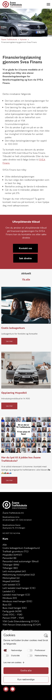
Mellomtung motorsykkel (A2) (19, 574)
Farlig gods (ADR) (12, 611)
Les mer (9, 341)
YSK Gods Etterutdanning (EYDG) (21, 621)
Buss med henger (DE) (15, 608)
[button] (48, 4)
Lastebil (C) (9, 591)
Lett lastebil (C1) (11, 584)
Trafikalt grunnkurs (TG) (15, 551)
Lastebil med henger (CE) (16, 594)
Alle (5, 544)
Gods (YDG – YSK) (12, 614)
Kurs (5, 539)
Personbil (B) (9, 558)
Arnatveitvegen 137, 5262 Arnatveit (17, 519)
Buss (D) (7, 604)
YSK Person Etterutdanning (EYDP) (22, 624)
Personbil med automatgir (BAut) (21, 561)
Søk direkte (25, 258)
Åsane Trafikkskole (9, 39)
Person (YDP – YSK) (13, 617)
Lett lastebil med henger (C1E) (19, 588)
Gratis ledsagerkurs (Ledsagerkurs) (21, 548)
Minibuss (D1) (10, 598)
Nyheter (23, 39)
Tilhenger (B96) (11, 564)
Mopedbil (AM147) (12, 554)
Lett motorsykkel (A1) (14, 571)
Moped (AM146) (11, 581)
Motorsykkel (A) (11, 578)
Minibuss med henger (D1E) (17, 601)
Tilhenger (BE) (10, 568)
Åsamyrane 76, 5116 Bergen (14, 527)
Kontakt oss (25, 248)
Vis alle (26, 279)
